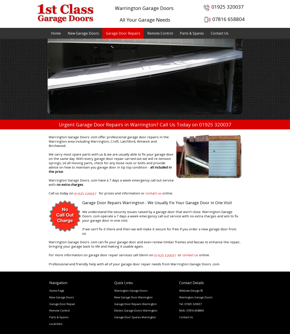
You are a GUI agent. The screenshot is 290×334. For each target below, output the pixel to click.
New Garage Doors (83, 33)
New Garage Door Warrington (133, 297)
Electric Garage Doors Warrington (135, 310)
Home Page (56, 291)
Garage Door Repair (62, 304)
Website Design (189, 291)
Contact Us (220, 33)
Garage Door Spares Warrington (135, 317)
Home (56, 33)
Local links (56, 324)
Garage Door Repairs (123, 33)
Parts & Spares (192, 33)
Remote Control (160, 33)
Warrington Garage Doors (131, 291)
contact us (153, 193)
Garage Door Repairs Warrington (135, 304)
